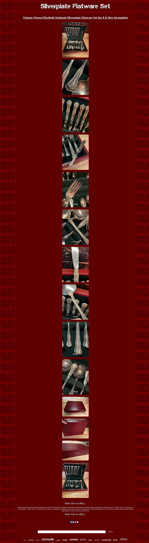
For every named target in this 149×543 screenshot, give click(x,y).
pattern (31, 540)
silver (124, 539)
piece (83, 539)
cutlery (25, 540)
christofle (47, 539)
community (106, 540)
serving (96, 540)
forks (115, 540)
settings (58, 540)
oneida (74, 539)
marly (64, 540)
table (90, 540)
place (37, 540)
